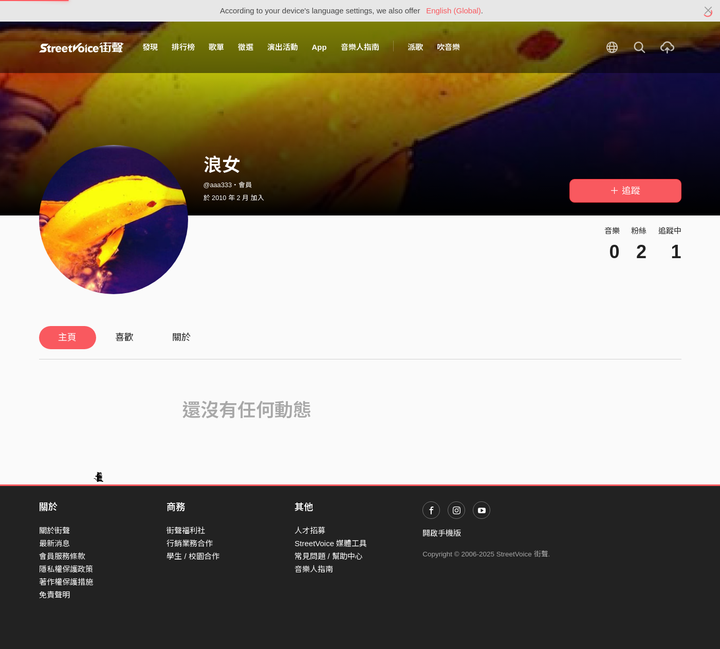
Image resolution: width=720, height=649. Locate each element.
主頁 (67, 337)
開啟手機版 (441, 533)
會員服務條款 (62, 556)
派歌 (415, 47)
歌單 (216, 47)
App (319, 47)
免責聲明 (54, 594)
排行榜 (183, 47)
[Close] (708, 11)
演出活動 (282, 47)
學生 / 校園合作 (193, 556)
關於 (181, 337)
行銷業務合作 (190, 543)
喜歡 (124, 337)
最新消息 (54, 543)
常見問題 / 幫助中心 (328, 556)
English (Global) (453, 10)
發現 (150, 47)
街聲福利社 (186, 530)
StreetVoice (81, 47)
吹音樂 (448, 47)
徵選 (245, 47)
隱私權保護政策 (66, 569)
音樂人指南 (360, 47)
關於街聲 (54, 530)
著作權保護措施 (66, 582)
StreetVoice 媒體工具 (330, 543)
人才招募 (309, 530)
